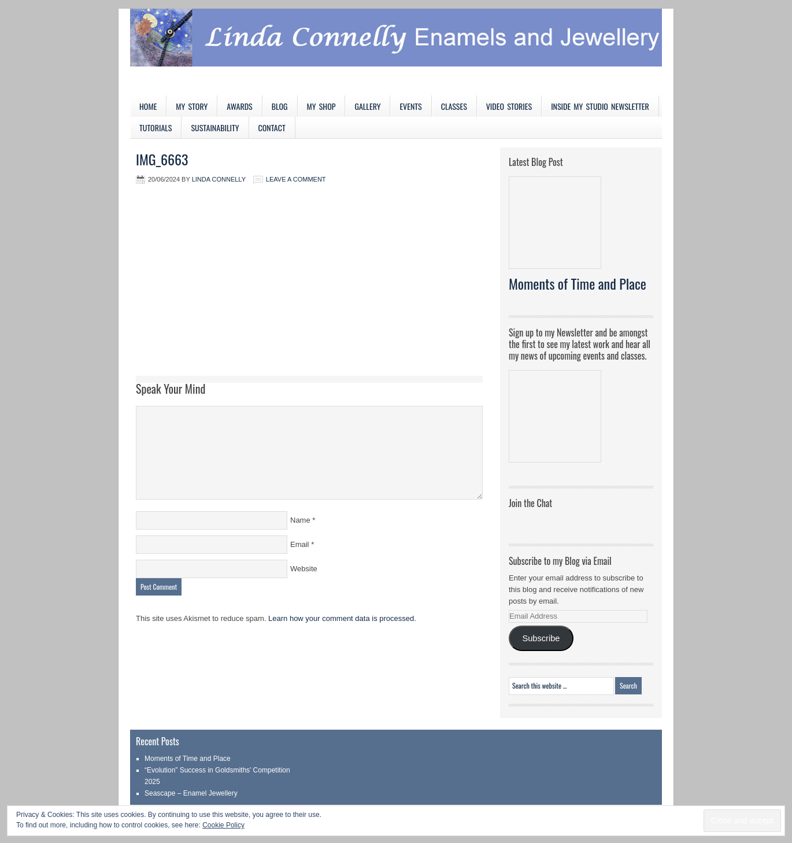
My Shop (321, 106)
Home (148, 106)
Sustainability (215, 127)
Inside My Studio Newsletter (600, 106)
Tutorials (155, 127)
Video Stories (509, 106)
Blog (280, 106)
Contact (272, 127)
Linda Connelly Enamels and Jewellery (396, 52)
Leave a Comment (296, 179)
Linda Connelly (219, 179)
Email (299, 544)
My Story (192, 106)
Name (300, 520)
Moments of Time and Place (577, 283)
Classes (454, 106)
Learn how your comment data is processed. (342, 618)
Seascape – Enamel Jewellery (191, 793)
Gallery (367, 106)
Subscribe (541, 638)
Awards (240, 106)
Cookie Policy (223, 825)
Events (410, 106)
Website (303, 568)
